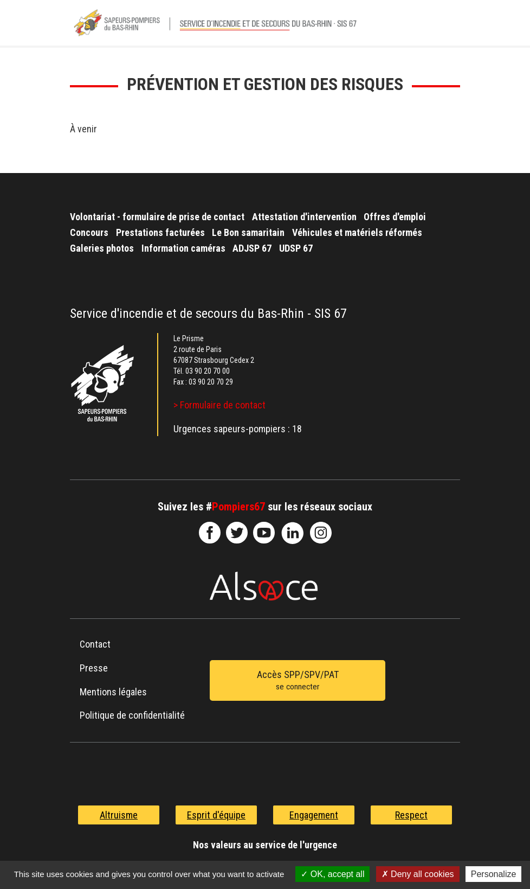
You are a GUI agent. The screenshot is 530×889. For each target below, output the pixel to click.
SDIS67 (210, 532)
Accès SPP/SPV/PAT (297, 681)
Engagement (313, 815)
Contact (95, 644)
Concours (89, 232)
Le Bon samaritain (248, 232)
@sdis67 (321, 532)
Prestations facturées (160, 232)
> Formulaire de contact (219, 405)
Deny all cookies (418, 874)
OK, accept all (332, 874)
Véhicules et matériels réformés (357, 232)
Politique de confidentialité (132, 715)
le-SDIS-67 (237, 532)
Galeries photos (102, 248)
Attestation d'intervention (304, 216)
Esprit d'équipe (216, 815)
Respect (411, 815)
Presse (94, 668)
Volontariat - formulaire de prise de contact (157, 216)
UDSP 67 (296, 248)
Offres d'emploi (395, 216)
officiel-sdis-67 (264, 532)
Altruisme (119, 815)
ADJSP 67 (252, 248)
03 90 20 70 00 (207, 371)
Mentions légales (113, 692)
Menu (446, 26)
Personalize (493, 874)
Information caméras (183, 248)
